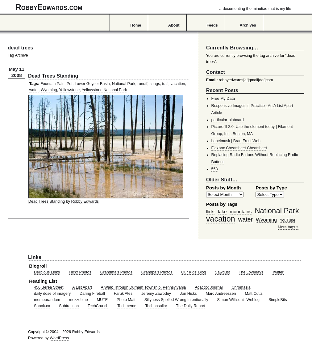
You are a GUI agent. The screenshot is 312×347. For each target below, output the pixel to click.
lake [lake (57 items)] (222, 211)
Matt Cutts (254, 293)
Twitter (278, 272)
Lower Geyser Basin (92, 84)
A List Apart (82, 287)
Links (34, 257)
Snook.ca (42, 306)
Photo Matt (126, 300)
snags (155, 84)
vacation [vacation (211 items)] (220, 218)
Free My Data (223, 98)
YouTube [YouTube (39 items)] (287, 220)
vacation (178, 84)
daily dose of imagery (52, 293)
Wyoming (49, 90)
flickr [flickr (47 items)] (210, 211)
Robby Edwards (85, 201)
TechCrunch (98, 306)
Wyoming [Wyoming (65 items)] (266, 219)
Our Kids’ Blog (193, 272)
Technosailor (156, 306)
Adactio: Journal (209, 287)
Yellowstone (69, 90)
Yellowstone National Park (104, 90)
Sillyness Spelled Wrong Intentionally (176, 300)
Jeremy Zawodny (156, 293)
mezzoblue (78, 300)
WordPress (59, 338)
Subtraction (69, 306)
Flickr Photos (80, 272)
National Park (123, 84)
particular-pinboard (227, 120)
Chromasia (240, 287)
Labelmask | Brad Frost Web (236, 141)
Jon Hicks (188, 293)
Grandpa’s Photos (157, 272)
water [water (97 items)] (245, 219)
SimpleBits (277, 300)
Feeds (212, 25)
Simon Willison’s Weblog (238, 300)
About (173, 25)
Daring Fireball (92, 293)
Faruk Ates (123, 293)
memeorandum (47, 300)
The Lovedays (251, 272)
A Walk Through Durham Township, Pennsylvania (143, 287)
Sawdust (222, 272)
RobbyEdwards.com (153, 7)
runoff (142, 84)
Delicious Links (47, 272)
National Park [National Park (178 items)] (277, 210)
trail (165, 84)
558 (214, 169)
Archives (248, 25)
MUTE (102, 300)
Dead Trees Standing (53, 75)
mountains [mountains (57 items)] (241, 211)
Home (135, 25)
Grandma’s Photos (116, 272)
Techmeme (126, 306)
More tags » (288, 227)
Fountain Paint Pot (56, 84)
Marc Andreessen (221, 293)
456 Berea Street (48, 287)
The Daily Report (190, 306)
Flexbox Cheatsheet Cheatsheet (239, 148)
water (34, 90)
